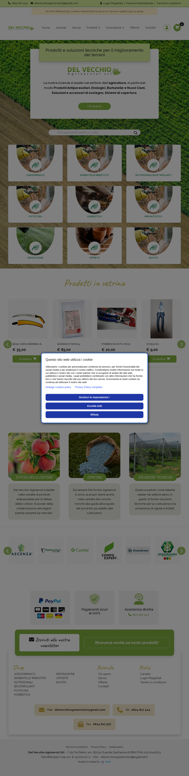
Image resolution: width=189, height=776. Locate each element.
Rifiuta (94, 414)
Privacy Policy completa (88, 387)
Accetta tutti (94, 405)
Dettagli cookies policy (58, 387)
